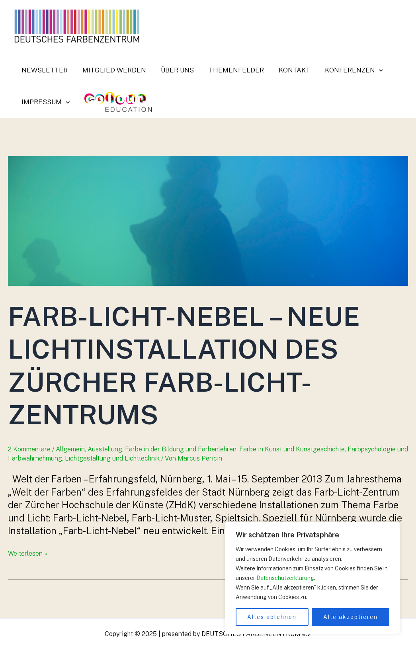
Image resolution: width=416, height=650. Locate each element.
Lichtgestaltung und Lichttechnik (112, 458)
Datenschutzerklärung (285, 578)
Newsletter (44, 70)
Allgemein (70, 449)
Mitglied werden (112, 70)
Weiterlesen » (27, 553)
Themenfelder (232, 70)
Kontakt (289, 70)
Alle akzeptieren (350, 617)
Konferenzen (347, 70)
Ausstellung (105, 449)
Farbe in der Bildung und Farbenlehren (180, 449)
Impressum (45, 102)
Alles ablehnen (272, 617)
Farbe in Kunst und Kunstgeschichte (292, 449)
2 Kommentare (29, 449)
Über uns (174, 70)
